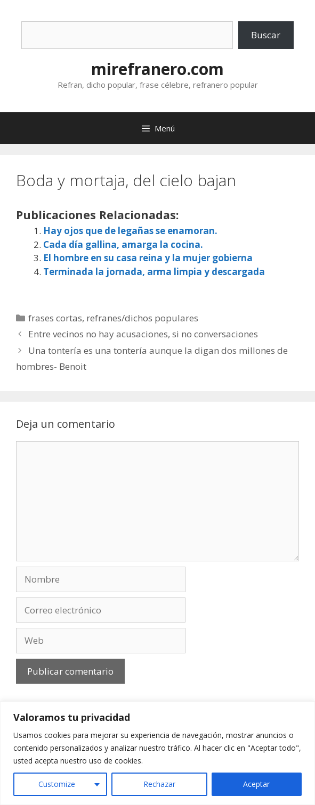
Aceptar (256, 784)
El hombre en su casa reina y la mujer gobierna (148, 258)
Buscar (265, 35)
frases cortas (55, 318)
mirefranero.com (157, 69)
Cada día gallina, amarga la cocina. (123, 244)
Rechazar (159, 784)
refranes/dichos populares (142, 318)
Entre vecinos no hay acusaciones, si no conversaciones (143, 334)
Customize (56, 784)
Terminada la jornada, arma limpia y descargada (154, 271)
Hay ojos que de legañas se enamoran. (130, 231)
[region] (157, 753)
